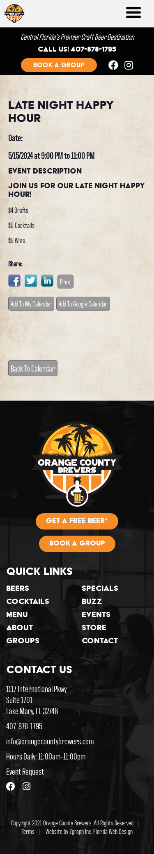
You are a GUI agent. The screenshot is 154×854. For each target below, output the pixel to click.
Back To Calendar (33, 368)
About (19, 628)
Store (94, 628)
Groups (22, 641)
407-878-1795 (24, 725)
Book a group (59, 65)
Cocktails (27, 602)
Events (96, 615)
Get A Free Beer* (77, 521)
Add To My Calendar (31, 303)
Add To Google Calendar (83, 303)
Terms (28, 831)
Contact (100, 641)
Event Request (25, 771)
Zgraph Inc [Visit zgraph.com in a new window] (80, 831)
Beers (17, 589)
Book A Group (77, 544)
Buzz (92, 602)
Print (65, 281)
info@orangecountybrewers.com (50, 740)
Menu (17, 615)
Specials (100, 589)
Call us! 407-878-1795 (77, 50)
